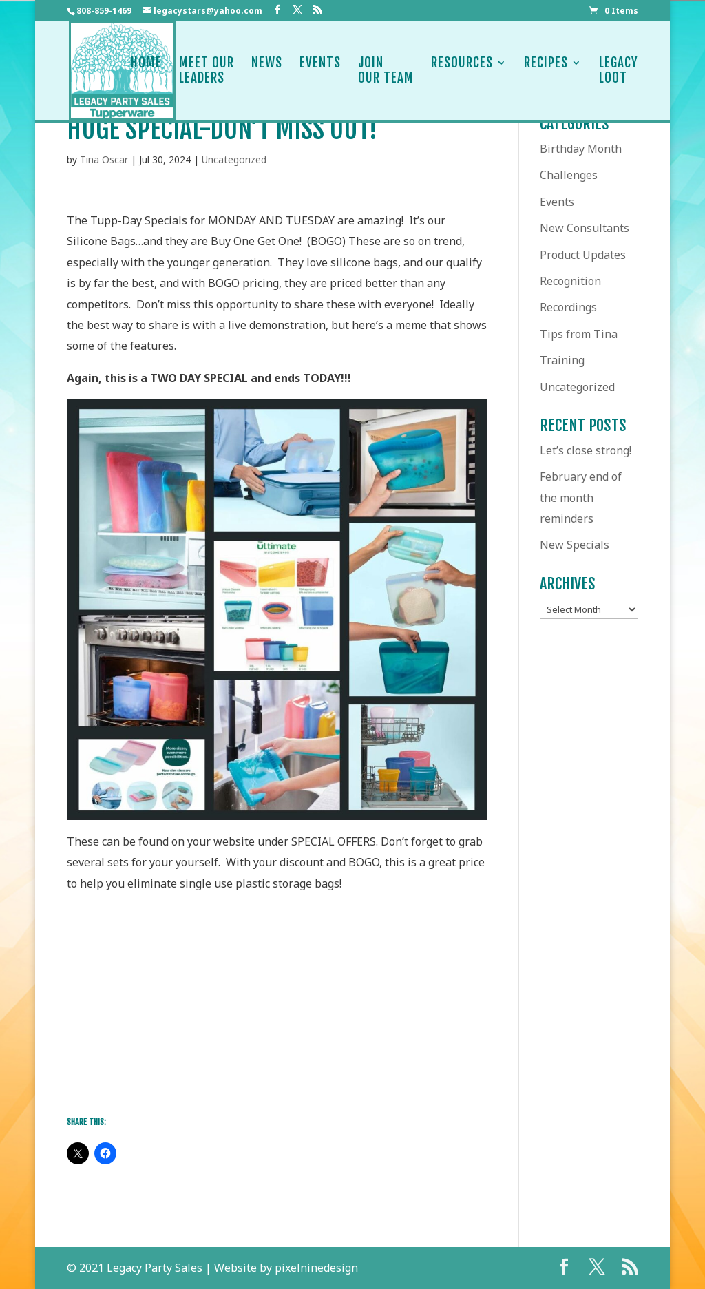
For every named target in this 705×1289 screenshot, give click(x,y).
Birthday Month (581, 148)
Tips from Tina (579, 334)
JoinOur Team (386, 70)
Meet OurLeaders (206, 70)
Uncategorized (234, 159)
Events (320, 70)
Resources (462, 70)
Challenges (569, 174)
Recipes (546, 70)
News (266, 70)
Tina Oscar (104, 159)
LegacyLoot (618, 70)
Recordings (568, 307)
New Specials (574, 544)
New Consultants (584, 227)
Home (146, 70)
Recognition (570, 281)
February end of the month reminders (581, 497)
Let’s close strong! (585, 450)
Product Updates (583, 254)
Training (562, 360)
